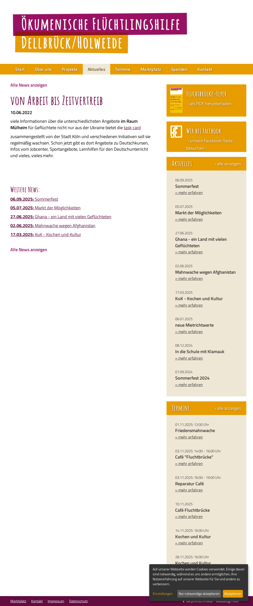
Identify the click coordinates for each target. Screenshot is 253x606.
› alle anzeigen (228, 164)
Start (20, 69)
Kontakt (204, 69)
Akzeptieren (232, 593)
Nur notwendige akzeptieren (199, 593)
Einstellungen (163, 593)
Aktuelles (96, 69)
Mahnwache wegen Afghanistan (52, 225)
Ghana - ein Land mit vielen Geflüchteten (60, 216)
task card (132, 127)
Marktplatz (151, 69)
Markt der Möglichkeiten (45, 207)
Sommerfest (34, 199)
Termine (123, 69)
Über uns (43, 69)
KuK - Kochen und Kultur (45, 234)
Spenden (179, 69)
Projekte (70, 69)
